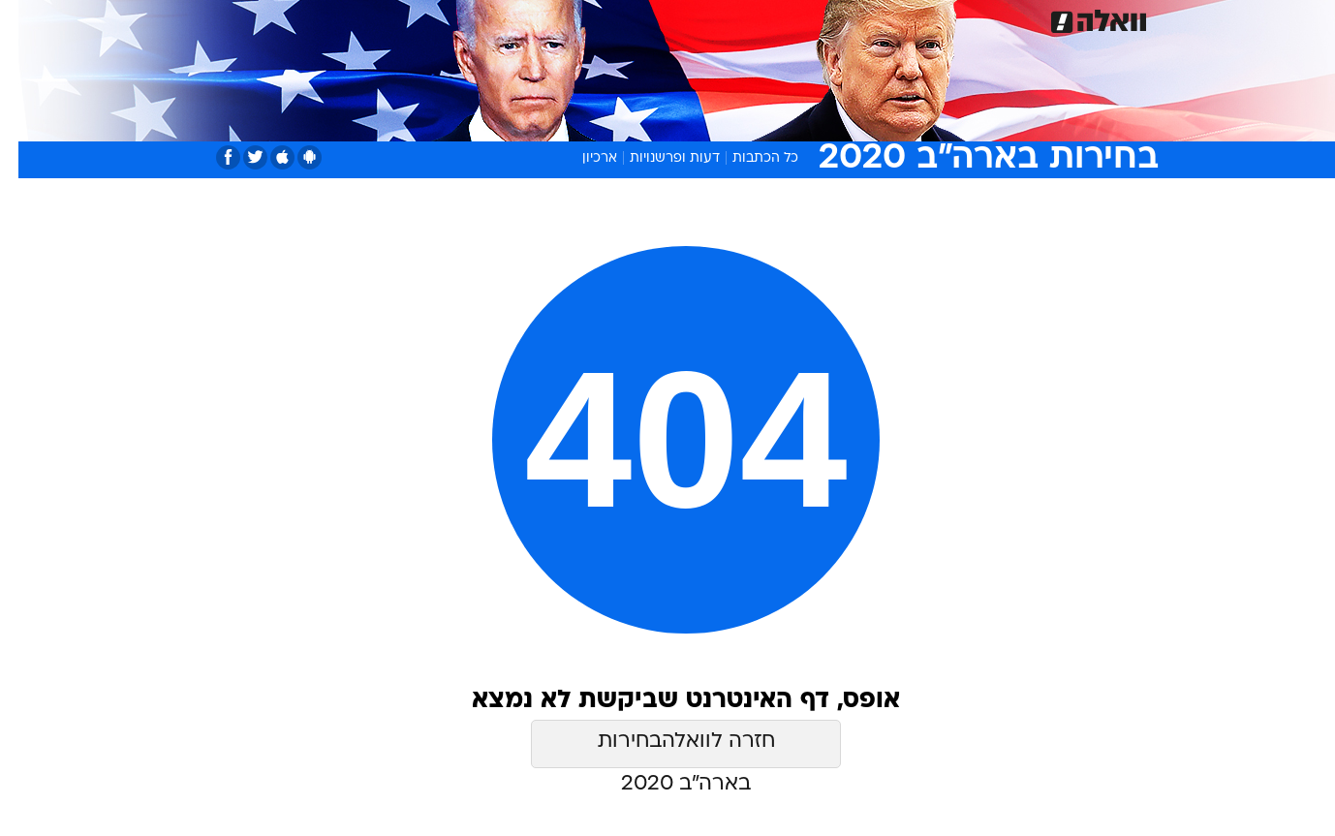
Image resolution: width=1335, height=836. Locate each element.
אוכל (715, 19)
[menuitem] (999, 19)
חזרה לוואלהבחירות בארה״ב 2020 (668, 749)
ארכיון (581, 158)
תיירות (590, 19)
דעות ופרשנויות (656, 158)
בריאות (656, 19)
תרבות (881, 19)
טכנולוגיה (517, 19)
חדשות (1010, 19)
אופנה (446, 19)
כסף (767, 19)
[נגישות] (27, 20)
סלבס (820, 19)
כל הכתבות (747, 158)
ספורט (945, 19)
